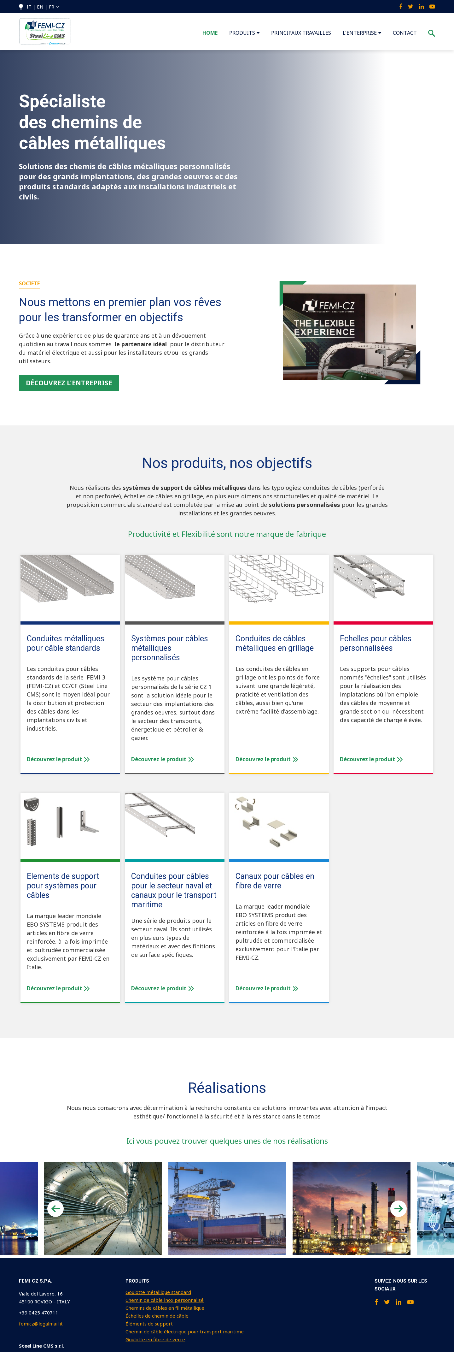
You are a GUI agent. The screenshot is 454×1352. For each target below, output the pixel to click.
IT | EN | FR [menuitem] (40, 6)
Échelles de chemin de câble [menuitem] (157, 1316)
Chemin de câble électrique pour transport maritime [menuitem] (184, 1331)
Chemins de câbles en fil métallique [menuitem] (164, 1308)
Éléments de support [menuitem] (149, 1323)
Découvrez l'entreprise (69, 382)
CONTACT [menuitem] (405, 32)
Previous (55, 1209)
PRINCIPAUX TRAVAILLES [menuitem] (301, 32)
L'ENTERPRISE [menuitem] (360, 32)
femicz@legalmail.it (41, 1323)
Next (398, 1209)
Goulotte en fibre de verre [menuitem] (155, 1339)
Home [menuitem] (210, 32)
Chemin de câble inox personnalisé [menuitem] (164, 1300)
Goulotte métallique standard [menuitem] (158, 1292)
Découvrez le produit (58, 759)
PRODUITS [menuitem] (242, 32)
